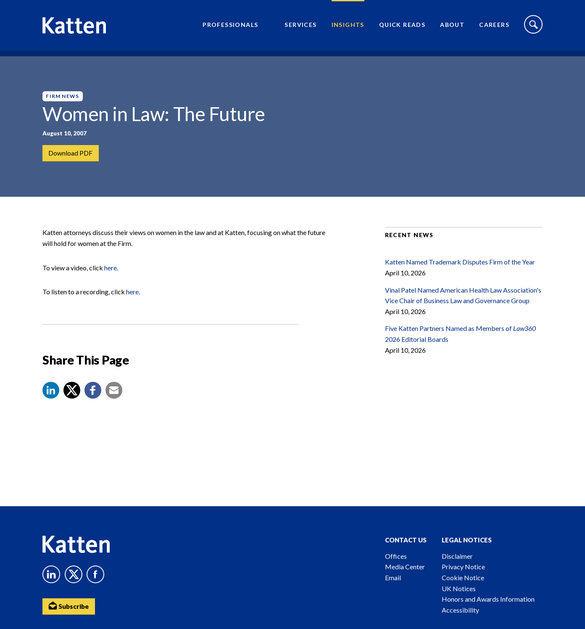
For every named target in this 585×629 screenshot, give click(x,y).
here (110, 278)
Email (393, 577)
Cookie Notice (463, 577)
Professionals (230, 27)
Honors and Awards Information (488, 599)
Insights (348, 27)
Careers (494, 27)
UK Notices (459, 588)
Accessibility (460, 610)
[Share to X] (71, 401)
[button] (50, 401)
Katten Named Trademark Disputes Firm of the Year (460, 273)
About (452, 27)
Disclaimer (457, 556)
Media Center (405, 567)
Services (300, 27)
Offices (396, 556)
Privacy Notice (463, 567)
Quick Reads (402, 27)
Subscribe (70, 606)
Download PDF (71, 153)
